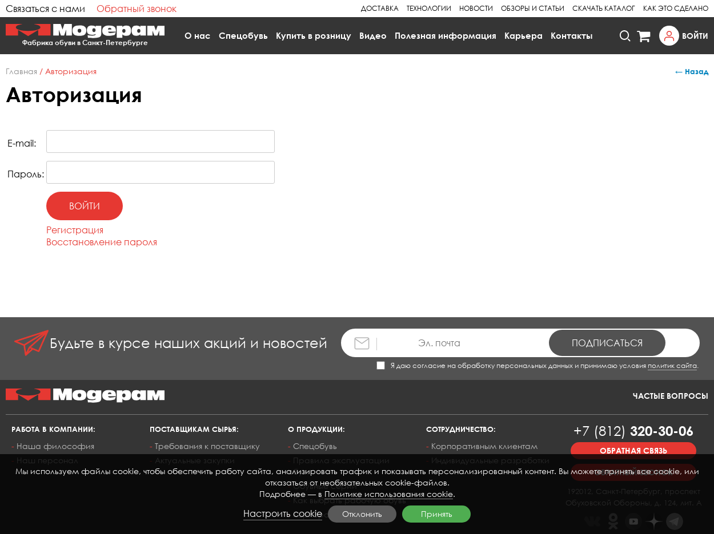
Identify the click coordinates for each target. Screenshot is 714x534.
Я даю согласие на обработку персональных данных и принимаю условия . (537, 365)
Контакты (572, 35)
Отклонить (362, 514)
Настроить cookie (282, 513)
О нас (197, 35)
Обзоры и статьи (532, 8)
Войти (695, 36)
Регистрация (74, 230)
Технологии (429, 8)
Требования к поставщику (207, 446)
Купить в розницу (313, 35)
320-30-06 (633, 430)
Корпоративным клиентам (484, 446)
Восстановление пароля (101, 242)
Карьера (523, 35)
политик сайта (672, 365)
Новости (476, 8)
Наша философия (55, 446)
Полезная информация (445, 35)
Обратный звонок (137, 8)
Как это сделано (675, 8)
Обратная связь (633, 450)
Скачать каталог (603, 8)
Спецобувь (243, 35)
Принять (436, 514)
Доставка (380, 8)
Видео (373, 35)
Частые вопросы (670, 395)
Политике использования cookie (388, 494)
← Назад (691, 71)
